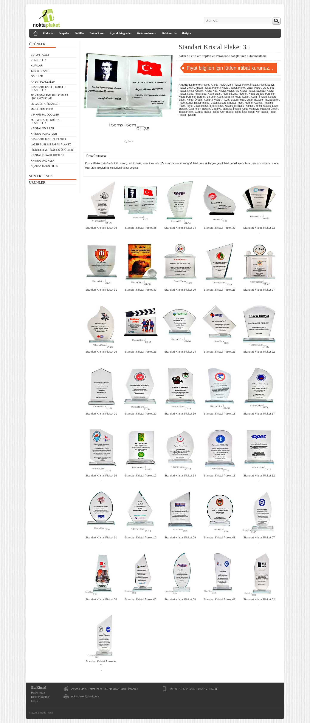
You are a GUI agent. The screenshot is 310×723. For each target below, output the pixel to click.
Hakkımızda (169, 33)
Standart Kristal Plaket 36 (101, 227)
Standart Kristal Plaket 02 (259, 599)
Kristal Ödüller (42, 128)
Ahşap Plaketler (43, 81)
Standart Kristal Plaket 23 (220, 351)
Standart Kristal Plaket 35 (141, 227)
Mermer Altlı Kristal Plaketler (46, 122)
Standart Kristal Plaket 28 (220, 289)
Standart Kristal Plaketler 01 (101, 663)
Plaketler (48, 33)
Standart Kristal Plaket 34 (180, 227)
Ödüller (79, 33)
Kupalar (64, 33)
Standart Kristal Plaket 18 (220, 413)
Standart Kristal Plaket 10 (141, 537)
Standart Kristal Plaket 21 (101, 413)
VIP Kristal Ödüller (45, 114)
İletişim (186, 33)
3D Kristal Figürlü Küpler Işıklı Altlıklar (49, 97)
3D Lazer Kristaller (45, 103)
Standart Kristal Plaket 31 (101, 289)
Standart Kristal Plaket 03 (220, 599)
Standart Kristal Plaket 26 (101, 351)
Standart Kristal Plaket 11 (101, 537)
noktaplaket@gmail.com (85, 696)
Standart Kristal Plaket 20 (141, 413)
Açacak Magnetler (121, 33)
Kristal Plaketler (44, 133)
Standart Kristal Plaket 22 (259, 351)
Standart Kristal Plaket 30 (141, 289)
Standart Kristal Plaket (48, 139)
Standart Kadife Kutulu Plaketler (48, 89)
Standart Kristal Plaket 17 (259, 413)
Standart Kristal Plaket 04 (180, 599)
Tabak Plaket (40, 70)
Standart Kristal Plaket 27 (259, 289)
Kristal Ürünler (42, 160)
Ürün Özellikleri (96, 155)
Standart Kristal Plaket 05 (141, 599)
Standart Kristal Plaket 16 (101, 475)
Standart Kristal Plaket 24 (180, 351)
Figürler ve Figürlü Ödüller (52, 149)
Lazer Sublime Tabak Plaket (51, 144)
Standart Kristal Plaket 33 (220, 227)
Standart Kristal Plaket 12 (259, 475)
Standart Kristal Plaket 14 (180, 475)
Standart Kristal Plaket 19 (180, 413)
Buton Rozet (97, 33)
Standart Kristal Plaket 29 (180, 289)
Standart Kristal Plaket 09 (180, 537)
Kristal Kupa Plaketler (47, 155)
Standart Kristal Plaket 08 (220, 537)
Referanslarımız (147, 33)
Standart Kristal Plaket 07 (259, 537)
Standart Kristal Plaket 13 (220, 475)
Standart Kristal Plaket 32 (259, 227)
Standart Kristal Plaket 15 (141, 475)
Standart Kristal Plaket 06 (101, 599)
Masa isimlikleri (42, 109)
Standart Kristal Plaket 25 (141, 351)
